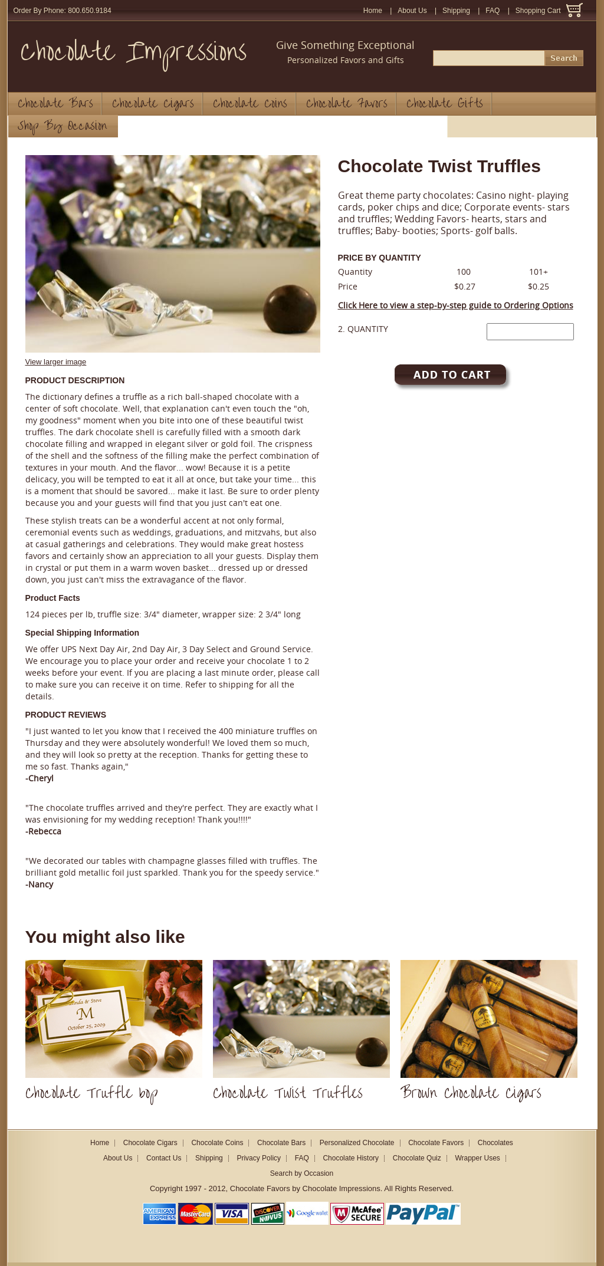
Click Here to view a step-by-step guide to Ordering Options (455, 305)
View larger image (56, 361)
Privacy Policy (259, 1158)
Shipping (456, 10)
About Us (412, 10)
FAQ (492, 10)
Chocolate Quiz (417, 1158)
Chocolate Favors (347, 104)
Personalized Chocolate (357, 1143)
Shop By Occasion (62, 126)
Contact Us (163, 1158)
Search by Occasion (301, 1173)
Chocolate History (351, 1158)
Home (372, 10)
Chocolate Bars (55, 104)
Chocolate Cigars (153, 104)
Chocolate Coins (250, 104)
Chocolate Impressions (134, 51)
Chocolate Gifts (444, 104)
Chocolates (495, 1143)
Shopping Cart (538, 10)
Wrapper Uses (477, 1158)
